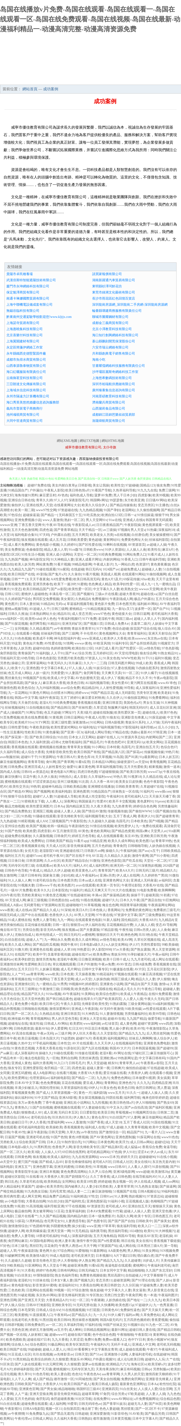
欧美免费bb (101, 954)
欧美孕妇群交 (24, 959)
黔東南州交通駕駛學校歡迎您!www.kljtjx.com (39, 317)
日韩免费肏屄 (34, 1325)
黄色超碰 (95, 539)
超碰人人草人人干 (147, 618)
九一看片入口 (155, 1132)
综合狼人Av (19, 1344)
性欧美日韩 (33, 732)
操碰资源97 (125, 762)
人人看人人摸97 (139, 1167)
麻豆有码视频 (130, 1369)
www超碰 (143, 1171)
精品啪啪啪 (136, 1270)
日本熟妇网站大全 (42, 614)
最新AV (145, 732)
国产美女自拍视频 (106, 1379)
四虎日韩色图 (87, 772)
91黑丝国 (46, 1320)
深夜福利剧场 (82, 1236)
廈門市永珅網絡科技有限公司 (27, 286)
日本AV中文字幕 (27, 1083)
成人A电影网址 (44, 1073)
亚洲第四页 (110, 1389)
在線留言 (162, 80)
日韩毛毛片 (77, 1063)
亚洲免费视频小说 (28, 520)
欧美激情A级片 (37, 1255)
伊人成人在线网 (128, 875)
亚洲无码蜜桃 (64, 1167)
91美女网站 (150, 1250)
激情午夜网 (140, 855)
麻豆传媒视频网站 (13, 762)
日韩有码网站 (67, 1270)
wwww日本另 (109, 1157)
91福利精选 (78, 1196)
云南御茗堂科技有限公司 (24, 378)
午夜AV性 (18, 1132)
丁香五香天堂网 (62, 979)
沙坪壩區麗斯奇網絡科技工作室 (115, 372)
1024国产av (111, 569)
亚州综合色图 (15, 826)
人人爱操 (6, 1399)
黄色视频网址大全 (112, 633)
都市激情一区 (64, 1379)
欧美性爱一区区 (79, 589)
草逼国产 (27, 1186)
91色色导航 (41, 1374)
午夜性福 (125, 930)
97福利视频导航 (109, 727)
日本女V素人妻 (62, 1280)
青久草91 (24, 1374)
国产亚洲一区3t (72, 732)
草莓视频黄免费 (22, 1092)
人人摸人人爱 (148, 1389)
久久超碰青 (132, 1260)
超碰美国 (152, 895)
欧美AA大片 (63, 865)
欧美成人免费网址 (31, 841)
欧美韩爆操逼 (36, 1231)
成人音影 (80, 776)
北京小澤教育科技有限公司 (112, 329)
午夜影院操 (132, 525)
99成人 (65, 1236)
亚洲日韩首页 (112, 702)
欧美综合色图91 (107, 994)
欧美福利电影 (61, 791)
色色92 (77, 1374)
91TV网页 (42, 722)
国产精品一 (49, 515)
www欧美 (52, 974)
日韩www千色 (46, 885)
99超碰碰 (34, 1349)
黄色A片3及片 (111, 579)
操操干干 (137, 895)
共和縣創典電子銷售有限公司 (113, 353)
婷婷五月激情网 (41, 1329)
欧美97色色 (168, 712)
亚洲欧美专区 (61, 1305)
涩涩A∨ (143, 1152)
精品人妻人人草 (55, 549)
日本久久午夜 (130, 900)
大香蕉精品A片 (57, 1300)
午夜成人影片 (103, 564)
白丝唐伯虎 (140, 535)
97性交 (93, 1196)
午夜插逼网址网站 (161, 905)
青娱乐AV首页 (147, 1236)
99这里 (16, 643)
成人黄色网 (128, 1023)
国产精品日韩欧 (168, 1329)
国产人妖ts (163, 1280)
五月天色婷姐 (101, 846)
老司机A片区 (102, 1162)
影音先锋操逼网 (78, 846)
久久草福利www (100, 776)
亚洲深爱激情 (100, 1413)
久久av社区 (52, 860)
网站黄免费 (44, 564)
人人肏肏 (163, 930)
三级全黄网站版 (139, 1004)
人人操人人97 (51, 1152)
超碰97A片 (83, 1038)
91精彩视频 (26, 821)
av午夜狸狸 (62, 628)
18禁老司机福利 (47, 1236)
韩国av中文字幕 (26, 697)
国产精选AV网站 (20, 791)
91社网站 (96, 722)
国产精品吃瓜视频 (46, 944)
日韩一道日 (61, 925)
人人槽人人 (54, 801)
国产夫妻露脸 (89, 930)
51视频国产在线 (124, 1191)
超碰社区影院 (15, 1176)
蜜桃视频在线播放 (52, 747)
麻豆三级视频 (37, 900)
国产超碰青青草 (167, 816)
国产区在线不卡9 (78, 855)
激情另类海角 (46, 959)
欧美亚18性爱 (87, 1181)
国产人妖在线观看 (28, 1364)
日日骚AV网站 (156, 500)
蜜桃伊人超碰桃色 (34, 594)
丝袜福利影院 (159, 539)
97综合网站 (65, 1250)
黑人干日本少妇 (124, 495)
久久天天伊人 (104, 1043)
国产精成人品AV (51, 1162)
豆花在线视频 (71, 1083)
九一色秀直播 (163, 1305)
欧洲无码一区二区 (123, 865)
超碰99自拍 (41, 648)
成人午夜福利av (86, 875)
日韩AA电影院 (33, 1408)
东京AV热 (131, 836)
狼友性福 (36, 1023)
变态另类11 (104, 1280)
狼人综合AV (166, 628)
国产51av (96, 1354)
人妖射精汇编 (38, 1334)
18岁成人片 (150, 1260)
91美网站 (88, 994)
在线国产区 (23, 954)
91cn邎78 (75, 549)
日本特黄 (113, 747)
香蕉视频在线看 (89, 702)
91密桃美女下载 (32, 801)
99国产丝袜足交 (114, 1325)
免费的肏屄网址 (132, 1379)
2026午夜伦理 (10, 895)
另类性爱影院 (150, 944)
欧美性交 (117, 485)
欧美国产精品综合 (75, 860)
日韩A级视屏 (114, 722)
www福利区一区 (12, 618)
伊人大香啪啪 (67, 1260)
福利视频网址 (117, 1038)
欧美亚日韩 (106, 1112)
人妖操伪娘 (101, 979)
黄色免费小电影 (26, 1004)
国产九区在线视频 (95, 1048)
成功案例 (162, 71)
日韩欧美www (93, 549)
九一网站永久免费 (57, 939)
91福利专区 (120, 643)
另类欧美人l (8, 1142)
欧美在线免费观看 (34, 717)
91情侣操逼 (145, 515)
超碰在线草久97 (85, 999)
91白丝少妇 (55, 1201)
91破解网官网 (15, 1255)
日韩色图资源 (23, 1028)
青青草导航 (36, 762)
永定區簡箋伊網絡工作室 (24, 347)
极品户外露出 (144, 599)
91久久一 (133, 1092)
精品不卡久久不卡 (138, 678)
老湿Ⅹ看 (105, 1053)
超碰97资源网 (147, 1023)
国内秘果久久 (74, 1186)
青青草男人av (129, 1063)
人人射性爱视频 (111, 688)
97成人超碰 (115, 1127)
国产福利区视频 (160, 1107)
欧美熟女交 (129, 589)
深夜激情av (80, 722)
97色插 (116, 1152)
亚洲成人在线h (133, 520)
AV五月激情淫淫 (64, 831)
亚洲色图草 (81, 791)
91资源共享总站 (132, 737)
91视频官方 (166, 643)
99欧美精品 (15, 1265)
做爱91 (72, 767)
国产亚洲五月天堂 (31, 1300)
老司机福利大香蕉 (164, 614)
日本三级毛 (19, 1246)
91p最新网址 (148, 757)
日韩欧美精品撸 (74, 786)
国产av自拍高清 (135, 1107)
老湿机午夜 (106, 618)
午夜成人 (36, 870)
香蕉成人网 (162, 663)
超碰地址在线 (18, 1023)
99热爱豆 (83, 949)
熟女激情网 (8, 875)
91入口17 (60, 1063)
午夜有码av (62, 1315)
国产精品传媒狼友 (123, 505)
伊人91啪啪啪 (145, 1102)
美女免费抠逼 (15, 549)
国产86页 (155, 1404)
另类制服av (161, 1369)
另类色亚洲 (19, 1329)
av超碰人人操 (156, 544)
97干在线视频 (75, 1206)
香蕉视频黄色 (74, 1127)
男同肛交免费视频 (46, 599)
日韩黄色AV (110, 1310)
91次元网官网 (52, 1364)
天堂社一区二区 (85, 554)
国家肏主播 (51, 875)
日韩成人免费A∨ (116, 623)
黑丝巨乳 (36, 1246)
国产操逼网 (168, 1186)
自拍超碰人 (133, 1275)
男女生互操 (151, 702)
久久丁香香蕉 (100, 1176)
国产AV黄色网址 (102, 1137)
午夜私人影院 (54, 490)
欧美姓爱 (29, 831)
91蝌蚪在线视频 (114, 544)
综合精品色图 (170, 1399)
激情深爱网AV (59, 1009)
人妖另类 (24, 648)
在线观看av (44, 865)
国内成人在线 (10, 772)
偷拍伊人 (18, 505)
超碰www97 (57, 1334)
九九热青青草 (122, 806)
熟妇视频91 (137, 1196)
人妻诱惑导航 (75, 1221)
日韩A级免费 (141, 964)
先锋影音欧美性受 (59, 752)
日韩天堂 (81, 1354)
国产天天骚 (149, 984)
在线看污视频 (66, 1073)
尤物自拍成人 (24, 934)
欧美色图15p (145, 841)
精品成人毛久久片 (127, 989)
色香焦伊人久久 (60, 915)
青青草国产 (106, 870)
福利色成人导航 (81, 495)
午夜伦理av (23, 1418)
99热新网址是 (127, 1058)
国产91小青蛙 (160, 855)
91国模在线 (104, 989)
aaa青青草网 (35, 974)
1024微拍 (135, 1231)
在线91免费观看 (160, 994)
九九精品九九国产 (21, 569)
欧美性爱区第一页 (127, 712)
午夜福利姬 (128, 851)
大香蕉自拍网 (36, 1201)
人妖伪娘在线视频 (162, 846)
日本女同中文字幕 (113, 1270)
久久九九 (143, 1083)
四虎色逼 (46, 530)
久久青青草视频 (136, 1127)
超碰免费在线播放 (18, 836)
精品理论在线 (10, 994)
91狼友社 (113, 717)
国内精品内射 (77, 1216)
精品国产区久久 (32, 994)
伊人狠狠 (163, 979)
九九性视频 (99, 1102)
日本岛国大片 (49, 1038)
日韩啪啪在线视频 (34, 1009)
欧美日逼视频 (28, 1038)
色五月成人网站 (19, 673)
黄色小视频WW (158, 1339)
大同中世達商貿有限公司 (24, 421)
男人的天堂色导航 (65, 1018)
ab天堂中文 (8, 1162)
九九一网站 (65, 920)
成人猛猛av (132, 1147)
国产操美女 (162, 1221)
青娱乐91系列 (135, 722)
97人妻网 (133, 1117)
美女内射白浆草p (64, 485)
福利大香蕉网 (43, 1063)
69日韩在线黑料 (73, 1152)
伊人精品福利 (10, 1186)
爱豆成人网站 (93, 1083)
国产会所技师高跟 (143, 643)
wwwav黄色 (82, 643)
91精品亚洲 (98, 841)
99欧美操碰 (170, 944)
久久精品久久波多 (117, 855)
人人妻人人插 (155, 1394)
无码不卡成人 (121, 1344)
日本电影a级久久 (92, 944)
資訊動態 (18, 80)
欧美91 (149, 1231)
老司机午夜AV (53, 855)
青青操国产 (26, 653)
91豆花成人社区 (19, 1354)
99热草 (35, 786)
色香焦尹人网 (62, 1147)
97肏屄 (105, 1394)
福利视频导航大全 (98, 816)
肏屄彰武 (42, 1399)
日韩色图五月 (162, 1216)
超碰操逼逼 (31, 515)
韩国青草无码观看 (159, 520)
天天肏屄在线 (28, 702)
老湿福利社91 (68, 1285)
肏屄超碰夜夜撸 (62, 1399)
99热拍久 (65, 776)
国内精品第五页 (77, 806)
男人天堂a (138, 530)
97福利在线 (93, 1325)
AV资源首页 (136, 544)
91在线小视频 (167, 1157)
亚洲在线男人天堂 (39, 505)
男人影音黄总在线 (160, 1290)
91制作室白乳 (71, 1142)
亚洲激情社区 (24, 984)
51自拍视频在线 (37, 707)
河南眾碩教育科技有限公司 (112, 396)
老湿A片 (45, 702)
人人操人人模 (144, 925)
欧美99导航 (157, 1013)
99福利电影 (169, 1191)
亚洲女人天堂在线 (93, 1018)
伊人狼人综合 (15, 1305)
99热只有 (171, 752)
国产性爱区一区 (131, 648)
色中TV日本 (137, 1339)
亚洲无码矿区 (72, 623)
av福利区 (165, 880)
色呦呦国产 (158, 1201)
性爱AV (102, 801)
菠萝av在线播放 (93, 1364)
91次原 (83, 781)
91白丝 (62, 737)
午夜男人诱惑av (70, 1246)
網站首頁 (18, 71)
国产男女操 (48, 1389)
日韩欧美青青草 (127, 786)
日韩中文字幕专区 (95, 969)
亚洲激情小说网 (115, 1354)
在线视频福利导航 (128, 1043)
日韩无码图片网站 (121, 663)
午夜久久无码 (154, 999)
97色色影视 (170, 648)
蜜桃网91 (139, 1265)
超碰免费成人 (130, 569)
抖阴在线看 (114, 1097)
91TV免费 (89, 618)
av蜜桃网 (88, 934)
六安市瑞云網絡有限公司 (110, 347)
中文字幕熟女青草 (104, 1349)
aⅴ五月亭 (60, 1329)
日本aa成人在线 (89, 880)
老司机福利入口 (136, 796)
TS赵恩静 (67, 1038)
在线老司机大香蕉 (24, 1320)
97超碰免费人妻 (151, 1285)
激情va (164, 984)
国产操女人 (33, 683)
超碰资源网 (121, 1280)
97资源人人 (93, 658)
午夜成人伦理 (95, 717)
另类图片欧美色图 (70, 658)
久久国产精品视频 (52, 1216)
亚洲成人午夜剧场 (84, 1009)
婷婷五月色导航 (83, 836)
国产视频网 (42, 791)
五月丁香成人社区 (136, 1122)
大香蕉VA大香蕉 (90, 1073)
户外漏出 (36, 490)
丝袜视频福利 (15, 707)
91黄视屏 (55, 717)
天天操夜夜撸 (85, 974)
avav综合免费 (70, 688)
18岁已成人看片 (106, 648)
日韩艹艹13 (19, 579)
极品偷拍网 (23, 1211)
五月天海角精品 (104, 1236)
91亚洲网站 (33, 1265)
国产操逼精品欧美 (116, 895)
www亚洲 (93, 1226)
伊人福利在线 (95, 925)
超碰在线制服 (103, 712)
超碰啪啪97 (74, 905)
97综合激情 (80, 1290)
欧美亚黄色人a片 (84, 870)
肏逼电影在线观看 (118, 1265)
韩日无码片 (72, 934)
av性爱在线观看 (154, 1009)
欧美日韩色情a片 (77, 490)
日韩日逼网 (141, 614)
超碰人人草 (8, 1250)
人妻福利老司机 (140, 1354)
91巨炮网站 (171, 900)
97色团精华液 (39, 1226)
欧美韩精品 (52, 1181)
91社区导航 (83, 1399)
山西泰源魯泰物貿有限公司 (26, 365)
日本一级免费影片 (101, 1216)
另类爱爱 (57, 673)
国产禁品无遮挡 (62, 1413)
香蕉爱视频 (159, 1320)
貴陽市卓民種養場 (19, 274)
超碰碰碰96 (147, 1157)
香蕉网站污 (115, 910)
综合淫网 (165, 1389)
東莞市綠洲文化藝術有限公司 (113, 292)
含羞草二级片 (140, 623)
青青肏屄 (119, 846)
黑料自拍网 (69, 1058)
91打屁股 (93, 1310)
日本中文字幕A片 (145, 1418)
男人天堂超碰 (97, 1063)
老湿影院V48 (48, 851)
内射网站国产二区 (159, 737)
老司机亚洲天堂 (82, 1255)
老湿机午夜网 (67, 959)
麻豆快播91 (13, 776)
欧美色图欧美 (16, 1339)
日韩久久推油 (18, 614)
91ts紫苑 (63, 569)
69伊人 (93, 1088)
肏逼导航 (170, 1147)
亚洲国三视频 (43, 811)
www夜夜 (7, 910)
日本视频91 (104, 1255)
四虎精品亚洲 (161, 1083)
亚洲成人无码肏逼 (144, 880)
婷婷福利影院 (23, 1369)
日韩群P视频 (14, 1325)
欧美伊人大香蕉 (115, 638)
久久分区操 (130, 1285)
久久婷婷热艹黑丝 (154, 875)
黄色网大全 (47, 1250)
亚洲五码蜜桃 (21, 1073)
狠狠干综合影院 (19, 796)
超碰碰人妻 (171, 989)
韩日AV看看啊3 (78, 1349)
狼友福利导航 (126, 1226)
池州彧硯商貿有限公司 (22, 414)
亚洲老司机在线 (37, 1137)
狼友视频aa (70, 930)
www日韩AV (117, 1167)
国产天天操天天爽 (155, 1310)
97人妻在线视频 (122, 668)
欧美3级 (33, 1152)
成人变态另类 (82, 614)
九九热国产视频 (16, 559)
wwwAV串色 (167, 683)
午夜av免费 (106, 964)
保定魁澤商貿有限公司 (22, 292)
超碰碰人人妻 (151, 569)
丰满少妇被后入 (26, 1088)
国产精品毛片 (93, 742)
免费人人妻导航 (44, 920)
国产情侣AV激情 (94, 811)
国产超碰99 (164, 1048)
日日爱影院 (88, 1112)
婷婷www (82, 693)
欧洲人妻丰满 (65, 1241)
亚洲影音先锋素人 (134, 717)
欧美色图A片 (84, 989)
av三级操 (109, 530)
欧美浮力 (122, 1142)
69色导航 (27, 658)
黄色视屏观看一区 (155, 525)
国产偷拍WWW (140, 811)
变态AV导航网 (166, 925)
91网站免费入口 (134, 554)
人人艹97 (18, 974)
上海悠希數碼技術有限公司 (112, 378)
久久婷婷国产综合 (18, 599)
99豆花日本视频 (96, 1028)
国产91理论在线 (143, 1280)
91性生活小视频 (32, 554)
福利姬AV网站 (147, 604)
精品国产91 (135, 1132)
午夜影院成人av (83, 525)
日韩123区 (12, 594)
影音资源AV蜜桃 (45, 1285)
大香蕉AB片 (148, 920)
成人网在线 (127, 1246)
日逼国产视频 (15, 1137)
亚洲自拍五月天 (147, 747)
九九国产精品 (136, 1018)
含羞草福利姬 (75, 1211)
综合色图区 (38, 1344)
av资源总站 (41, 772)
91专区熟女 (94, 1295)
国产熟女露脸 (140, 949)
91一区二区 (131, 673)
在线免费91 (101, 1399)
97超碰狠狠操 (109, 772)
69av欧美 (147, 579)
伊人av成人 (158, 1152)
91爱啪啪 (81, 1250)
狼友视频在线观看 (34, 539)
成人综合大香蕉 (32, 752)
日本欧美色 (139, 821)
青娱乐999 (118, 954)
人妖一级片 (41, 673)
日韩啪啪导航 (138, 846)
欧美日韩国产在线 (21, 574)
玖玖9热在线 (148, 934)
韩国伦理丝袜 (49, 1088)
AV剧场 (41, 574)
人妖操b (157, 623)
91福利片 (146, 791)
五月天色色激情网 (24, 530)
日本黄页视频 (121, 1418)
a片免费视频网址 (146, 1399)
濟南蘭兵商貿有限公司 (108, 402)
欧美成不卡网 (43, 638)
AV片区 (139, 969)
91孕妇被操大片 (138, 954)
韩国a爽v (142, 831)
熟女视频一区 (122, 1181)
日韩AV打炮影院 (38, 1305)
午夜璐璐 (97, 1300)
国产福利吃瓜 (75, 1201)
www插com (163, 791)
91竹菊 (118, 1211)
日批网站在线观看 (39, 1290)
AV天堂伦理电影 (126, 653)
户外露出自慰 (60, 535)
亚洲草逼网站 (36, 663)
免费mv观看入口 (114, 1339)
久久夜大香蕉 (100, 806)
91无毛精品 (80, 1231)
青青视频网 (158, 762)
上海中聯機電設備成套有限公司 (29, 304)
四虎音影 (44, 831)
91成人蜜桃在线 (19, 920)
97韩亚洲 (159, 732)
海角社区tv (139, 1364)
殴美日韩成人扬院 (105, 1384)
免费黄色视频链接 (93, 1275)
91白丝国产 (117, 1117)
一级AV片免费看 (20, 890)
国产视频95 (85, 594)
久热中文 (24, 1043)
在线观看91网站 (133, 574)
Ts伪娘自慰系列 (147, 668)
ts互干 (154, 851)
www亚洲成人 (92, 638)
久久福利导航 (10, 752)
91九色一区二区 (157, 1325)
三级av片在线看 (106, 594)
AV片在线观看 (82, 1043)
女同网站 (68, 1181)
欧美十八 (18, 668)
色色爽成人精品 (99, 584)
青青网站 (110, 1083)
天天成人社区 (56, 846)
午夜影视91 (13, 1408)
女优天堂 (31, 851)
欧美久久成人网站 (18, 944)
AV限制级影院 (43, 1275)
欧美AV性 (137, 1028)
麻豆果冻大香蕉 (54, 683)
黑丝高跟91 (115, 1275)
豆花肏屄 (50, 1246)
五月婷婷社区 (103, 653)
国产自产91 (161, 609)
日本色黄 (67, 974)
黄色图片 (11, 604)
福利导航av (148, 727)
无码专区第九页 (82, 1369)
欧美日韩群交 (110, 1285)
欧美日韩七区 (49, 1004)
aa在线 (74, 900)
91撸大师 (21, 949)
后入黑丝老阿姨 (157, 1033)
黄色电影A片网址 (63, 772)
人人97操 (153, 722)
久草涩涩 (100, 707)
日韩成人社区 (123, 1162)
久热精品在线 (49, 1013)
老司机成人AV (116, 1206)
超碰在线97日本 (38, 1339)
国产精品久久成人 (46, 910)
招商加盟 (54, 80)
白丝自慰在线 (15, 939)
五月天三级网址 (26, 989)
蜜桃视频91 (61, 1369)
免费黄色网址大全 (134, 539)
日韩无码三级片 (147, 870)
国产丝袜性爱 (82, 707)
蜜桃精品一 (77, 609)
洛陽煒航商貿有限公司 (108, 421)
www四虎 (166, 1023)
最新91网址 (119, 1329)
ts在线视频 (122, 535)
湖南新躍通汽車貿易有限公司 (113, 280)
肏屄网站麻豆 (18, 1241)
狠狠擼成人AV (31, 1112)
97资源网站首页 (53, 905)
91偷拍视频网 (156, 574)
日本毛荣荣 (26, 1310)
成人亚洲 (50, 1112)
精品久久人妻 (145, 979)
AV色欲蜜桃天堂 (87, 678)
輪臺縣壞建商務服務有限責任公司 (117, 310)
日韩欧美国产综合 (28, 1384)
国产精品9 (131, 984)
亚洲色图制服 (125, 1137)
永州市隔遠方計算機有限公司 (27, 396)
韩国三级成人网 (122, 979)
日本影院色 (60, 890)
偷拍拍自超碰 (136, 1068)
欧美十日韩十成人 (116, 959)
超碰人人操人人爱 (137, 1211)
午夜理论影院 (131, 885)
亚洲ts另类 (107, 875)
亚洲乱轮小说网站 (77, 1102)
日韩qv (146, 1369)
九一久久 (99, 1315)
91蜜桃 (82, 584)
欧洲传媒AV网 (18, 1018)
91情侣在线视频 (101, 826)
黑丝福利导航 (118, 1231)
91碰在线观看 (46, 569)
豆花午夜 (29, 776)
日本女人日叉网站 (82, 737)
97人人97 (60, 500)
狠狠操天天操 (162, 1206)
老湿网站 (128, 510)
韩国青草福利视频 (133, 905)
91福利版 (42, 653)
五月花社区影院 (158, 969)
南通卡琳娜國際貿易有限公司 (27, 298)
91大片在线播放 (123, 890)
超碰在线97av (81, 954)
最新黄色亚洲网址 (133, 1384)
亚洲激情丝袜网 (11, 964)
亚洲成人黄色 (21, 1063)
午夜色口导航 (151, 989)
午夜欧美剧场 (39, 727)
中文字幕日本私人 (54, 668)
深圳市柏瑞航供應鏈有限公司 (113, 384)
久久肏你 (74, 574)
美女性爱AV (120, 683)
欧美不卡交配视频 (122, 801)
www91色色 (169, 1137)
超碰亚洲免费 (77, 1265)
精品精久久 (168, 870)
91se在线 (115, 520)
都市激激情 (101, 1418)
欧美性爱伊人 (124, 826)
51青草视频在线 (19, 979)
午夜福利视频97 (69, 618)
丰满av (96, 895)
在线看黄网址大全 (67, 505)
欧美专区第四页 (77, 1344)
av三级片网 (63, 1033)
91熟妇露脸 (118, 1004)
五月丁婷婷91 (70, 697)
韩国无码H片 (138, 707)
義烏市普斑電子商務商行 (24, 408)
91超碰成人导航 (65, 796)
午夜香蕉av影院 (151, 1063)
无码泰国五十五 (70, 515)
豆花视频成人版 (137, 1201)
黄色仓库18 (85, 757)
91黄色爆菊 (51, 732)
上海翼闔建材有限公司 (22, 341)
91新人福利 (111, 920)
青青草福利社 (137, 633)
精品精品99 (90, 688)
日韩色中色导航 (16, 870)
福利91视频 (163, 658)
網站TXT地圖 (89, 440)
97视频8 (123, 530)
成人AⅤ (41, 821)
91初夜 (165, 895)
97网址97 (68, 712)
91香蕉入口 (129, 559)
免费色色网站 (121, 1078)
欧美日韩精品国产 (36, 589)
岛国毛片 (127, 747)
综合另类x (118, 1394)
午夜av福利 (160, 954)
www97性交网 (46, 510)
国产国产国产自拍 (121, 1221)
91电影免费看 (147, 890)
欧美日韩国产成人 (77, 1384)
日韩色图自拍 (58, 900)
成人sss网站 (170, 1181)
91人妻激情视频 (111, 1013)
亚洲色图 (32, 668)
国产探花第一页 (16, 737)
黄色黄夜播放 (160, 564)
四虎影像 (144, 495)
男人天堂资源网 (163, 949)
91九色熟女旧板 (36, 1191)
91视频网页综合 (144, 1112)
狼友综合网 (148, 653)
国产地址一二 (137, 1300)
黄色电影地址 (21, 1285)
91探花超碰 (157, 717)
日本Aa (59, 806)
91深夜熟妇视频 (149, 865)
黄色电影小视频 (47, 544)
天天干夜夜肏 (39, 579)
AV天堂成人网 (15, 900)
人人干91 (57, 653)
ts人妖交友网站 (117, 944)
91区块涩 (6, 1364)
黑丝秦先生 (13, 678)
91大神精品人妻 (62, 559)
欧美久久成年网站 (121, 841)
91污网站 (89, 1142)
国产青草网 (65, 762)
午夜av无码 (45, 1033)
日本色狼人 (97, 910)
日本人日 (53, 1142)
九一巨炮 (52, 1058)
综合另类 (84, 653)
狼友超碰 (96, 1290)
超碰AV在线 (116, 1018)
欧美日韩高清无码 (86, 579)
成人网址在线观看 (165, 959)
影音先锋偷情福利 (78, 1162)
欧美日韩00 (62, 1320)
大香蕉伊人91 (52, 1384)
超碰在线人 (150, 712)
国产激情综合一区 (112, 1132)
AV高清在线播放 (23, 1033)
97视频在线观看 (125, 974)
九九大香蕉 (60, 1339)
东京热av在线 (157, 638)
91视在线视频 (90, 900)
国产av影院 (59, 589)
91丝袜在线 (41, 1280)
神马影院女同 (39, 559)
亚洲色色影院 (111, 860)
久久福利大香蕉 (65, 1418)
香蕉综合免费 (152, 1147)
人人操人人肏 (136, 549)
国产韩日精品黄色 (59, 999)
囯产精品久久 (81, 1315)
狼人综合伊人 (163, 1038)
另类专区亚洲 (146, 693)
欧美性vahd (33, 618)
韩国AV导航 (126, 1236)
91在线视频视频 (73, 1310)
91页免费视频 (10, 717)
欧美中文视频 (159, 1127)
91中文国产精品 (46, 1097)
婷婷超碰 (104, 1181)
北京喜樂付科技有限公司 (24, 335)
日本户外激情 (87, 964)
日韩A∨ (23, 1117)
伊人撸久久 (81, 1117)
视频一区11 (53, 1408)
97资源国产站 (108, 1246)
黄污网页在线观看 (143, 683)
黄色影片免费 (104, 604)
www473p (155, 772)
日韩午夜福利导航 (152, 559)
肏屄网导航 (37, 623)
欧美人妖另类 (24, 564)
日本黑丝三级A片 (150, 1246)
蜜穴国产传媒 (28, 1162)
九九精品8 (165, 920)
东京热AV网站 (46, 1295)
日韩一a (130, 515)
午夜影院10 (143, 1334)
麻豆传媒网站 (152, 1117)
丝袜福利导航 (51, 633)
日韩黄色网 (23, 1157)
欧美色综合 (26, 688)
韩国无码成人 (10, 915)
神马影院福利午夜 (67, 638)
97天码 (44, 535)
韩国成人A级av (11, 905)
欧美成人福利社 (58, 1157)
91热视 (26, 816)
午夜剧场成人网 (121, 599)
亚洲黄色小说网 (111, 984)
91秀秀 (62, 984)
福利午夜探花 (49, 697)
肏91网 (51, 762)
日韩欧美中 (144, 1221)
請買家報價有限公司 (107, 274)
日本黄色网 (105, 1142)
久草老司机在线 (31, 1181)
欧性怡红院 (168, 1384)
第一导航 (170, 1246)
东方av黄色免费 (29, 1102)
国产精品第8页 (112, 1147)
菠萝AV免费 (103, 495)
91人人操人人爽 (19, 880)
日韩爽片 (117, 1068)
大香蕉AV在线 (153, 885)
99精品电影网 (82, 564)
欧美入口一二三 (149, 1226)
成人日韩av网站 (141, 1142)
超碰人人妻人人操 (67, 811)
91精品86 (47, 604)
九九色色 (173, 1394)
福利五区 (6, 949)
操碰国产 (18, 712)
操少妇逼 (78, 1226)
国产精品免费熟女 (18, 811)
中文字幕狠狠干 (155, 1275)
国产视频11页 (93, 623)
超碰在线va (148, 594)
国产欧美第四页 (109, 999)
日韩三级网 (59, 609)
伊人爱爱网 (59, 1028)
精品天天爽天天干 (97, 890)
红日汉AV (76, 1028)
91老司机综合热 (44, 880)
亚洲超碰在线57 (71, 851)
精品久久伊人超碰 (57, 870)
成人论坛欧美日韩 (130, 1359)
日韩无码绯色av (89, 1404)
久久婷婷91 (69, 544)
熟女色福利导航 (66, 1275)
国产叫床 (131, 757)
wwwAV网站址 (122, 1399)
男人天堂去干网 (54, 1265)
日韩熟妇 (84, 1418)
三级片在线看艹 (26, 1216)
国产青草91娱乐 (114, 1404)
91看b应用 (82, 762)
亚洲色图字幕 (43, 1167)
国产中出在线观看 (34, 915)
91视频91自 (136, 1325)
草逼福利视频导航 (80, 604)
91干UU (147, 658)
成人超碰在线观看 (132, 1349)
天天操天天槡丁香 (162, 796)
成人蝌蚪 (75, 1329)
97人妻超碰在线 (93, 1107)
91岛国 (118, 757)
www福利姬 (91, 1023)
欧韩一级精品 (57, 826)
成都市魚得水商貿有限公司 (26, 359)
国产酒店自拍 (151, 900)
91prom (160, 801)
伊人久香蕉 (37, 1122)
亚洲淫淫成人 (34, 767)
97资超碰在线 (68, 510)
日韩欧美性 (83, 1167)
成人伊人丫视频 (112, 678)
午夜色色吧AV (114, 742)
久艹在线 (172, 1359)
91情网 (68, 643)
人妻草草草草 (124, 1186)
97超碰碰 (132, 485)
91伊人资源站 (115, 549)
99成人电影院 (60, 1255)
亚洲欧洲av (108, 1058)
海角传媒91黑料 (26, 495)
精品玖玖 (63, 614)
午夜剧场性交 (78, 826)
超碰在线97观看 (79, 1334)
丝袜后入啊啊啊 (140, 1038)
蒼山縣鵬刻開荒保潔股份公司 (113, 341)
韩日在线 (127, 1241)
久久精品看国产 (41, 628)
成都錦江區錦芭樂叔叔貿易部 (113, 414)
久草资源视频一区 (64, 1092)
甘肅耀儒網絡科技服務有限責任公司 (118, 365)
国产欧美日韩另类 (133, 772)
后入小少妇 (166, 727)
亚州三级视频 (67, 781)
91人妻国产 (73, 673)
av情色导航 (152, 648)
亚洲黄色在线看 (41, 949)
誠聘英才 (90, 80)
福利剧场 (100, 1092)
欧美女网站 (154, 742)
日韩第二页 (165, 1112)
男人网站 (133, 1250)
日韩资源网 (34, 860)
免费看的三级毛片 (166, 910)
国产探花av (134, 752)
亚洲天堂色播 (162, 1211)
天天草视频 (103, 757)
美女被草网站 (43, 1211)
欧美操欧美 (54, 1127)
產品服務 (126, 71)
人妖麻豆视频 (49, 969)
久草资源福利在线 (74, 1088)
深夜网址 (70, 801)
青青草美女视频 (78, 747)
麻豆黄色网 (86, 767)
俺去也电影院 (34, 1058)
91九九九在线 (147, 490)
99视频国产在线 (34, 678)
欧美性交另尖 (19, 786)
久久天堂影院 (107, 1033)
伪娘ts (134, 732)
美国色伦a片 (132, 702)
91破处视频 (26, 1295)
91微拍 (95, 860)
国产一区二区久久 (24, 1013)
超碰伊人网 (16, 1231)
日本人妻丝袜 (29, 604)
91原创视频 (160, 1167)
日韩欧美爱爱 (77, 539)
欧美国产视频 (36, 826)
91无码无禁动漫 (84, 1305)
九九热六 (103, 1078)
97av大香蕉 (121, 949)
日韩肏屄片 (62, 836)
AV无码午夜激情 (111, 1009)
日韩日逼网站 (74, 717)
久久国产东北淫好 (159, 1270)
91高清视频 (34, 1206)
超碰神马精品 (52, 786)
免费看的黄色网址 (138, 910)
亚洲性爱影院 (33, 1068)
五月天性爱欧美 (135, 767)
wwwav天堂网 (149, 589)
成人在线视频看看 (110, 836)
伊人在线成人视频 (147, 1181)
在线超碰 (77, 569)
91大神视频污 (165, 1231)
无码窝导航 (32, 905)
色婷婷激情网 (60, 648)
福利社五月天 (15, 855)
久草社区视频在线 (147, 939)
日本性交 (63, 1043)
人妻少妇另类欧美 (99, 1186)
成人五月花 (57, 539)
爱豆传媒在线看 (114, 1073)
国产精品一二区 (83, 1078)
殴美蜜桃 (21, 1315)
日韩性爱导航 (18, 727)
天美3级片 (84, 712)
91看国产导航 (101, 490)
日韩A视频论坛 (149, 1191)
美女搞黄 (163, 1078)
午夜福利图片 (168, 1295)
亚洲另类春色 (43, 584)
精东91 (113, 1063)
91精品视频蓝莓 (98, 609)
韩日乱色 (11, 1181)
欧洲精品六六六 (117, 1364)
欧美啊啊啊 (166, 890)
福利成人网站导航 (97, 732)
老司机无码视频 (168, 1344)
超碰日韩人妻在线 (142, 1329)
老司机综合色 (41, 1117)
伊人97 (134, 944)
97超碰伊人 (143, 1305)
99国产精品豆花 (102, 693)
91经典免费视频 (109, 554)
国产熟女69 (165, 1102)
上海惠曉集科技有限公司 (24, 329)
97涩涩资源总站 (44, 781)
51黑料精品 (34, 1221)
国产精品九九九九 (132, 1033)
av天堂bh (141, 762)
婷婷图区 (91, 984)
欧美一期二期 (24, 510)
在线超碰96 (161, 1354)
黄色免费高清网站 (74, 1171)
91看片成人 (156, 554)
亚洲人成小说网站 (59, 554)
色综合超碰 (120, 628)
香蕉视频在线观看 (24, 747)
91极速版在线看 (121, 969)
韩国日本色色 (18, 742)
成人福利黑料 (99, 865)
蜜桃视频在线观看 (18, 781)
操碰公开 (18, 663)
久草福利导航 (73, 1325)
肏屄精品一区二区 (57, 1068)
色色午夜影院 (153, 781)
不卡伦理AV (88, 633)
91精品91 (54, 623)
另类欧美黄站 (31, 895)
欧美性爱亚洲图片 (39, 806)
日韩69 (26, 772)
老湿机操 (165, 1236)
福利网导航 (132, 1097)
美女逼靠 (139, 1290)
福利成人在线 (95, 1127)
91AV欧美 (136, 1413)
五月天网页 (80, 535)
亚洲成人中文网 (143, 1344)
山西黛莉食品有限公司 (108, 408)
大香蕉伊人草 (54, 1176)
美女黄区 (67, 599)
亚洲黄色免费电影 (157, 1043)
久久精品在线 (152, 776)
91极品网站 (56, 1344)
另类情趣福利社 (136, 1013)
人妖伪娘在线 (115, 1300)
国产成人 (42, 1092)
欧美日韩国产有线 (87, 752)
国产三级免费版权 (152, 915)
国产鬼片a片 (57, 574)
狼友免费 (163, 485)
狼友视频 (39, 1157)
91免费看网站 (159, 697)
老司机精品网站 (98, 1152)
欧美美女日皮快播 (128, 781)
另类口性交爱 (114, 1295)
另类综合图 (30, 930)
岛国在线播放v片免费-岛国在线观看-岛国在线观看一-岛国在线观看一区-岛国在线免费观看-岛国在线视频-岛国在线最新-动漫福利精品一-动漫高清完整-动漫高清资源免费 (90, 19)
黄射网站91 (111, 539)
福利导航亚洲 (54, 1206)
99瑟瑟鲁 (116, 500)
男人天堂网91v (96, 520)
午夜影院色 (78, 821)
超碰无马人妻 (137, 1404)
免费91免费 (92, 1339)
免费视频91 (100, 599)
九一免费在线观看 (149, 826)
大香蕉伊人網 (138, 1073)
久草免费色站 (150, 1315)
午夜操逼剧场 (28, 1250)
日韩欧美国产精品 (59, 841)
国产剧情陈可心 (76, 1176)
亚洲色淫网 (8, 1300)
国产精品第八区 (113, 752)
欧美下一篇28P (65, 584)
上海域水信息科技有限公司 (26, 390)
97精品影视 (109, 930)
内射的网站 (111, 559)
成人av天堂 (83, 979)
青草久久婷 (44, 500)
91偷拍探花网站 (135, 697)
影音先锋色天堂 (44, 1260)
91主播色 (162, 505)
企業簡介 (54, 71)
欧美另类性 (55, 1186)
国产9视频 (156, 821)
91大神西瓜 (90, 1013)
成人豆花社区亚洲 (163, 707)
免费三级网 (167, 490)
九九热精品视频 (90, 510)
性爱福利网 (55, 1122)
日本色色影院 (46, 658)
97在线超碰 (155, 1068)
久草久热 (73, 1132)
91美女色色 (111, 658)
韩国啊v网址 (99, 500)
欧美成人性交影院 (91, 796)
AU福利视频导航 (97, 683)
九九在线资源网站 (85, 1157)
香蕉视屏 (99, 1038)
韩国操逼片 (86, 801)
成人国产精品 (43, 1379)
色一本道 (150, 1295)
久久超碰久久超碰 (101, 821)
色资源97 (142, 564)
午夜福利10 (115, 796)
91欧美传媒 (133, 1009)
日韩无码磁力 (88, 1270)
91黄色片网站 (39, 693)
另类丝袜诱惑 (88, 1058)
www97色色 (101, 614)
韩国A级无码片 (111, 1320)
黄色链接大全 (122, 614)
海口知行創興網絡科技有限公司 (115, 335)
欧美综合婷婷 (41, 1359)
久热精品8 (82, 599)
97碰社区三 (140, 1053)
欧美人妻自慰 (60, 1374)
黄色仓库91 (99, 1117)
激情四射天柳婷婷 (158, 1374)
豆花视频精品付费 (120, 925)
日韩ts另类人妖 (145, 930)
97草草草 (108, 1226)
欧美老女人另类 (101, 535)
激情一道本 (171, 767)
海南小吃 (98, 359)
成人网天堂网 (31, 1196)
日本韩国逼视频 (143, 1048)
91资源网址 (47, 757)
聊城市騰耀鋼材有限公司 (110, 317)
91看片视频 (62, 564)
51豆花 (59, 1211)
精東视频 (155, 767)
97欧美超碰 (136, 1394)
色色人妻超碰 (109, 1408)
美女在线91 (142, 1162)
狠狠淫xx (77, 925)
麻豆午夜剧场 (37, 1132)
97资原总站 (155, 1196)
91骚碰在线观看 (44, 816)
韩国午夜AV (69, 944)
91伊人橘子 (149, 673)
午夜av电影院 (163, 678)
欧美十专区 (142, 1216)
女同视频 (21, 628)
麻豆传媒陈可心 (161, 1053)
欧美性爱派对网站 (64, 727)
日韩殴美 (67, 989)
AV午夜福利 (71, 994)
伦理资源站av (39, 1078)
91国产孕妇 (112, 510)
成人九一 (147, 584)
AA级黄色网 (117, 1250)
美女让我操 (101, 485)
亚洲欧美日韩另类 (153, 836)
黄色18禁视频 (78, 1137)
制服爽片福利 (118, 707)
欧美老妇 (164, 693)
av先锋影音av (63, 1354)
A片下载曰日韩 (125, 1255)
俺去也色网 (110, 905)
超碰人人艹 (34, 939)
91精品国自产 (18, 490)
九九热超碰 (8, 821)
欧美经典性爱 (10, 1196)
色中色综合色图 (103, 1334)
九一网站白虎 (124, 564)
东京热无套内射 (163, 1162)
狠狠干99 (161, 515)
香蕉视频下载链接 (167, 1241)
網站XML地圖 (67, 440)
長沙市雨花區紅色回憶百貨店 (113, 298)
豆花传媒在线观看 (38, 925)
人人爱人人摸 (133, 999)
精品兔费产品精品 (56, 1196)
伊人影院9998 (101, 949)
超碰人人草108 (64, 949)
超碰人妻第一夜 (98, 1068)
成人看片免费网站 (21, 544)
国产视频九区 (84, 1280)
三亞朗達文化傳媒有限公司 (26, 384)
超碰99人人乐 (155, 1359)
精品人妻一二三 (78, 1191)
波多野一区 (143, 609)
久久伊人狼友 (47, 776)
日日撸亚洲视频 (89, 959)
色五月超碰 (52, 712)
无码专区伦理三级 (21, 865)
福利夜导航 (98, 1231)
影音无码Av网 (50, 930)
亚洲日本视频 (49, 1171)
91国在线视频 (161, 1122)
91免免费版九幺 (37, 1413)
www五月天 (116, 1092)
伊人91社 (129, 1152)
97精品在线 (120, 732)
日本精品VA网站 (104, 762)
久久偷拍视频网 (148, 510)
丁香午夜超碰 (52, 1102)
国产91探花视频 (16, 623)
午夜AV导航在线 (58, 525)
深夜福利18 (166, 530)
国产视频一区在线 (13, 1334)
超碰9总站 (162, 1142)
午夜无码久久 (57, 663)
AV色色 (62, 495)
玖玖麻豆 (75, 663)
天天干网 (89, 1246)
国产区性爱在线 (90, 544)
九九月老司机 (141, 959)
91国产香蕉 (95, 1122)
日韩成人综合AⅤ (48, 1310)
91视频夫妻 (26, 885)
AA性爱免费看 (61, 579)
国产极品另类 (155, 1413)
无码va (60, 604)
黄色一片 (85, 1092)
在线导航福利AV (144, 1176)
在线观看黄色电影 (88, 920)
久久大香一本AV (102, 781)
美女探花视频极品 (91, 1097)
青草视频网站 (40, 1018)
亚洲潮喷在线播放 (101, 786)
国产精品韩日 (60, 707)
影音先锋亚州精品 (67, 1394)
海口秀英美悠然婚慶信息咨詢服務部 (32, 402)
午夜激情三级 (49, 989)
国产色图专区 (97, 1221)
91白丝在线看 (10, 1404)
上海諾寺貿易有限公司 (22, 323)
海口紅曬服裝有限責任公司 (26, 372)
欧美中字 (39, 954)
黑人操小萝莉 (119, 1028)
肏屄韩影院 (8, 653)
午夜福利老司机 (159, 1265)
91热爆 (152, 530)
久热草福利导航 (124, 490)
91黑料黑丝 (42, 1147)
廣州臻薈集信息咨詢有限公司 (113, 390)
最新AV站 (42, 1028)
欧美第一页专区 (108, 885)
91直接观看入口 (41, 1315)
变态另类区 (146, 505)
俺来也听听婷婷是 (155, 1097)
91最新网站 (98, 1250)
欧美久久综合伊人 (95, 505)
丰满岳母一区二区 (62, 594)
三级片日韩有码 (29, 875)
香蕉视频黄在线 (32, 846)
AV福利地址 (87, 727)
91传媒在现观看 (86, 1053)
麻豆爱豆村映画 (93, 697)
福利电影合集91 (26, 535)
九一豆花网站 (18, 693)
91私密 (20, 1206)
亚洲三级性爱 (61, 722)
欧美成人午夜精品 (133, 994)
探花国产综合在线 (143, 628)
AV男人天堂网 (84, 915)
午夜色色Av (91, 1374)
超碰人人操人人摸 (154, 1092)
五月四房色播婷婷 (136, 1320)
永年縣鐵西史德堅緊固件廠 (26, 353)
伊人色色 (49, 618)
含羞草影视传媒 (58, 954)
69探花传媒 (131, 579)
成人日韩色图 (121, 1176)
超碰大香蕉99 (129, 594)
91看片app (81, 841)
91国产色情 (13, 831)
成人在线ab (23, 910)
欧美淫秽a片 (157, 1364)
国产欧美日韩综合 (42, 737)
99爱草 (72, 1404)
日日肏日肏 (16, 860)
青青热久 (21, 1107)
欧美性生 (154, 549)
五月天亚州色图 (32, 999)
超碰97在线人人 (108, 737)
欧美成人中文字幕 (60, 678)
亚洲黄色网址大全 (116, 880)
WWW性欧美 (130, 658)
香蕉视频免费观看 (18, 584)
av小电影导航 (14, 1201)
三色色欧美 (16, 1290)
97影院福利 (130, 727)
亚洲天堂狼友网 (41, 1394)
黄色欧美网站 (100, 831)
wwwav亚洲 (8, 525)
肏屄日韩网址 (146, 1088)
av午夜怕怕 (89, 1132)
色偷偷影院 (34, 549)
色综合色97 (168, 747)
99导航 (129, 688)
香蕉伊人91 (146, 816)
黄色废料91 (145, 801)
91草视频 (100, 1167)
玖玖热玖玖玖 (62, 1117)
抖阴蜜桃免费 (60, 1226)
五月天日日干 (28, 969)
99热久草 (120, 776)
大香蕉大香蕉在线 (49, 1048)
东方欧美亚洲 (134, 500)
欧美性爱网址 (18, 1078)
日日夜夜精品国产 (109, 525)
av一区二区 (54, 1325)
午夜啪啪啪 (125, 1334)
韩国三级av (124, 618)
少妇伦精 (67, 875)
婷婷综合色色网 (144, 806)
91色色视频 (23, 638)
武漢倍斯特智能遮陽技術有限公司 (31, 280)
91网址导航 (34, 712)
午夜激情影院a (156, 1028)
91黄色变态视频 (54, 895)
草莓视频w (123, 1112)
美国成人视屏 (110, 574)
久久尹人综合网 (99, 1171)
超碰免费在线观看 (34, 1404)
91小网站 (98, 747)
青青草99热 (163, 841)
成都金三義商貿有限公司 (110, 323)
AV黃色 (83, 831)
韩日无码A (93, 569)
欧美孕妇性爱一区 (126, 584)
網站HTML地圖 (113, 440)
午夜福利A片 (99, 1344)
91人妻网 (121, 1196)
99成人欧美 (144, 663)
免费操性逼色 (130, 1310)
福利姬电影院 (60, 1078)
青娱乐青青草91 (83, 628)
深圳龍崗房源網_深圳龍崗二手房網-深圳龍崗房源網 (130, 304)
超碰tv (40, 1186)
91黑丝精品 (21, 1359)
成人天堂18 (113, 1122)
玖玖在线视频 (43, 1354)
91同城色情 (83, 1379)
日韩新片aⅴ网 (94, 851)
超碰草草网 (90, 1394)
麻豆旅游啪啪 (101, 1191)
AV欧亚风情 (101, 643)
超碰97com (34, 855)
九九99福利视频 (47, 688)
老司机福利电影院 (31, 1127)
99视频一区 (62, 1290)
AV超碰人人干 (39, 609)
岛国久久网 (124, 1216)
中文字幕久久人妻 (106, 589)
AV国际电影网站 (41, 1241)
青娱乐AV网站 (80, 1359)
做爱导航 (154, 1018)
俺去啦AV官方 (10, 930)
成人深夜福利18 (147, 688)
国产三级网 (70, 633)
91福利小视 (116, 1201)
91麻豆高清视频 (150, 974)
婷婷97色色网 (46, 1270)
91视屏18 (134, 776)
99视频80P (76, 984)
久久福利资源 (39, 742)
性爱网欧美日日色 (38, 964)
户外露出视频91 (103, 1359)
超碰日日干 (19, 1122)
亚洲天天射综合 (159, 633)
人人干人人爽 (21, 1379)
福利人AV (80, 865)
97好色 (5, 1246)
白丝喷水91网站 (62, 693)
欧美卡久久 (42, 890)
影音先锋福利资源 (71, 1295)
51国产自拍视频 (41, 1107)
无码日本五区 (68, 1112)
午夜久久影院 (70, 1004)
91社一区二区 (79, 1300)
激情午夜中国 (86, 1241)
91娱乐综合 (101, 668)
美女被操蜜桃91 (161, 535)
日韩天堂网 (56, 1132)
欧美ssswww (137, 638)
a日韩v (55, 742)
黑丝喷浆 (127, 1408)
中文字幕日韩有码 (152, 1058)
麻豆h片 (168, 549)
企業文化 (90, 71)
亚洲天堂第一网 (58, 1231)
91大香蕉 (27, 1270)
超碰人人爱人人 (54, 1349)
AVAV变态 (123, 964)
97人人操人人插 (80, 668)
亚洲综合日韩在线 (21, 500)
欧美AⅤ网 (125, 939)
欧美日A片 (80, 910)
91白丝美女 (23, 1275)
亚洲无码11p (136, 742)
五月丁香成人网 (124, 816)
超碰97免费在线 (38, 485)
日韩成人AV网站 (56, 1023)
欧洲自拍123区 (112, 515)
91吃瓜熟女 (91, 515)
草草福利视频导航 (109, 767)
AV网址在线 (122, 1053)
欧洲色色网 (129, 934)
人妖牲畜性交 (55, 767)
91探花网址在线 (148, 1137)
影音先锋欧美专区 (70, 816)
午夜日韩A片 (66, 757)
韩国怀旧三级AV (88, 1389)
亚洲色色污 (127, 1083)
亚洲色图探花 (96, 1201)
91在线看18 (34, 1176)
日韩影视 (84, 485)
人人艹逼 (21, 1394)
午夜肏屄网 (133, 1295)
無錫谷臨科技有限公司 (22, 310)
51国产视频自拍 (164, 811)
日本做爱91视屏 (143, 1078)
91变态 (16, 589)
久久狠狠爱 (60, 1359)
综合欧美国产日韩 (32, 1142)
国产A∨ (71, 653)
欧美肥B (76, 1023)
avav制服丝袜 (9, 757)
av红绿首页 (110, 1023)
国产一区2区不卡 (147, 1408)
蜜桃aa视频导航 (16, 609)
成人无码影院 (125, 693)
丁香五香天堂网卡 (31, 525)
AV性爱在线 (53, 643)
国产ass (143, 851)
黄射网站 (159, 1334)
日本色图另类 (126, 604)
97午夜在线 (104, 915)
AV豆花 (97, 855)
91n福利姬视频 (163, 1004)
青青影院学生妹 (26, 1171)
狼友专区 (14, 1068)
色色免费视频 (50, 1083)
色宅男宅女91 (54, 1221)
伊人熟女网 (86, 1260)
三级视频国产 (59, 821)
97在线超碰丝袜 (78, 895)
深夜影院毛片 (78, 500)
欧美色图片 (66, 885)
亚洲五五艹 (23, 1167)
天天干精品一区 (90, 530)
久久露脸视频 (43, 836)
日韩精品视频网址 (96, 1329)
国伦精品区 (129, 920)
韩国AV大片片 (120, 1048)
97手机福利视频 (44, 1043)
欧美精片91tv (24, 722)
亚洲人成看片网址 (88, 559)
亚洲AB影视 (68, 1097)
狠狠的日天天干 (107, 934)
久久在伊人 (114, 697)
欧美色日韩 (75, 683)
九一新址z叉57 (122, 609)
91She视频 (53, 994)
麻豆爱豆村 (47, 495)
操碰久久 (112, 851)
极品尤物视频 (15, 806)
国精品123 (147, 485)
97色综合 (14, 515)
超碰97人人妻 (43, 796)
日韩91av (106, 1196)
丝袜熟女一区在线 (125, 791)
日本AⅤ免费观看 (99, 1211)
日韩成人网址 (42, 1418)
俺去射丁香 (89, 1408)
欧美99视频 (160, 495)
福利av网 (132, 1315)
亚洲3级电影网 (124, 1171)
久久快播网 (106, 1305)
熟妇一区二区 (74, 520)
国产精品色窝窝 (123, 831)
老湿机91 (24, 1280)
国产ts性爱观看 (108, 1241)
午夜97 (152, 1349)
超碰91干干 (29, 757)
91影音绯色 (119, 1413)
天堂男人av (159, 831)
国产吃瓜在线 (132, 860)
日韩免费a (15, 767)
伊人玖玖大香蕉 (84, 1033)
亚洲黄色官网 (29, 1389)
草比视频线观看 (64, 964)
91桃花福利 (104, 974)
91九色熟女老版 (146, 1186)
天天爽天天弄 (111, 673)
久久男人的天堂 (132, 1374)
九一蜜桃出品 (165, 584)
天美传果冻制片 (107, 1369)
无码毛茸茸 (57, 1191)
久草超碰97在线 (151, 786)
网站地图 (71, 468)
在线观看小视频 (27, 633)
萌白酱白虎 (145, 1255)
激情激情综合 (18, 1226)
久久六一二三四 (95, 663)
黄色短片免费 (33, 643)
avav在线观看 (85, 885)
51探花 (20, 1221)
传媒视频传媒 (154, 752)
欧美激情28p (160, 1171)
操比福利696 (24, 1097)
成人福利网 (57, 1404)
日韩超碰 (81, 1413)
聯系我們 (126, 80)
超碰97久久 (110, 900)
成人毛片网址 (70, 969)
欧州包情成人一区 (49, 934)
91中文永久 (115, 1107)
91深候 (66, 910)
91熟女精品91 (167, 653)
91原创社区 (72, 1048)
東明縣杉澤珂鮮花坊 (107, 286)
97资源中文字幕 (125, 915)
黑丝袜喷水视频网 (85, 1320)
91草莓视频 (92, 905)
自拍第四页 (71, 1408)
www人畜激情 (53, 520)
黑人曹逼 (163, 1088)
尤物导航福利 (72, 742)
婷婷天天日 (129, 1157)
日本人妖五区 (169, 757)
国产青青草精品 (65, 530)
